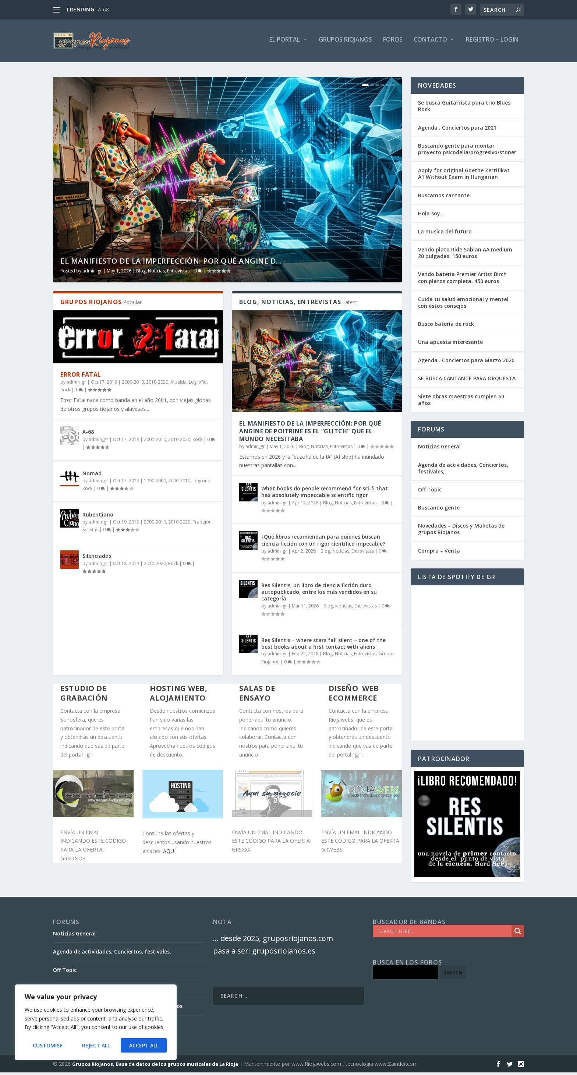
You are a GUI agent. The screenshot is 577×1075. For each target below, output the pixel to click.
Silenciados (96, 558)
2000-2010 (133, 385)
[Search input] (444, 934)
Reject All (96, 1045)
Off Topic (430, 492)
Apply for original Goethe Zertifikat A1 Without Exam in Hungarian (464, 176)
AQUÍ (169, 853)
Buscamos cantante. (444, 197)
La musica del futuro (445, 234)
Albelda (178, 385)
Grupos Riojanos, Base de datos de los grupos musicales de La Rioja (155, 1066)
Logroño (198, 385)
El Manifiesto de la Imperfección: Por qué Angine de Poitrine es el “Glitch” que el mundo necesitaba (310, 434)
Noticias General (439, 449)
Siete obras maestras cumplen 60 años (461, 402)
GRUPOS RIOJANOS (345, 42)
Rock (65, 393)
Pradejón (202, 524)
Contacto (430, 42)
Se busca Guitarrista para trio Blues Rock (464, 109)
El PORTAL (284, 42)
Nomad (92, 476)
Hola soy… (431, 216)
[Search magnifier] (517, 934)
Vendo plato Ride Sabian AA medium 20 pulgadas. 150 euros (465, 255)
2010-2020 (157, 385)
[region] (96, 1022)
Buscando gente (439, 510)
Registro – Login (492, 42)
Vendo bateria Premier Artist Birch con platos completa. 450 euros (462, 280)
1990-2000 (155, 483)
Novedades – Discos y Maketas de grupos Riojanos (461, 532)
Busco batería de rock (446, 326)
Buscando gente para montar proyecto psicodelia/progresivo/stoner (467, 152)
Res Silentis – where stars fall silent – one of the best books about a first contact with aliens (323, 646)
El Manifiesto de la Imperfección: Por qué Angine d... (171, 264)
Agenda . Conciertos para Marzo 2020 (466, 362)
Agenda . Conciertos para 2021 (457, 130)
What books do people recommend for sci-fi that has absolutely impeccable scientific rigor (324, 494)
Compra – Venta (439, 553)
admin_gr (92, 274)
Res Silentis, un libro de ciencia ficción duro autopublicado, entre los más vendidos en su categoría (319, 594)
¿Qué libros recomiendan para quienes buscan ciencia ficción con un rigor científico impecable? (323, 543)
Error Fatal (80, 377)
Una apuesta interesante (450, 344)
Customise (48, 1045)
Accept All (144, 1045)
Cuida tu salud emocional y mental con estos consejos (463, 305)
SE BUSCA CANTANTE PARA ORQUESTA (467, 381)
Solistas (90, 532)
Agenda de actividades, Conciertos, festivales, (463, 470)
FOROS (393, 42)
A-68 (103, 9)
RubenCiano (97, 517)
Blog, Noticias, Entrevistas (163, 274)
